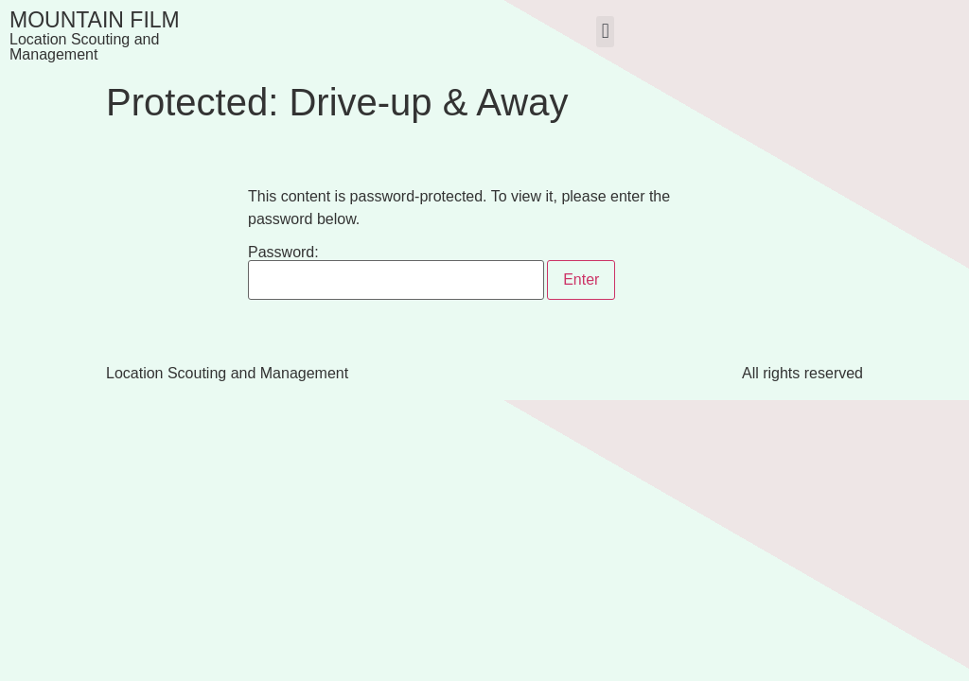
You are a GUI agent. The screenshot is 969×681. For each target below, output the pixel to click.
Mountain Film (94, 20)
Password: (396, 272)
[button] (605, 31)
